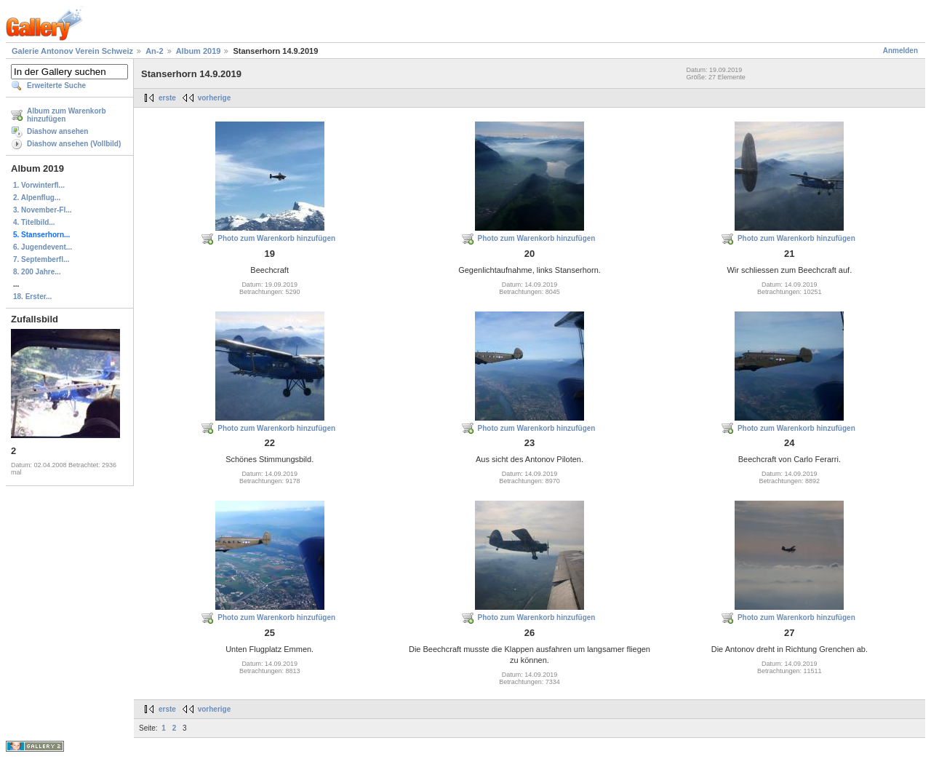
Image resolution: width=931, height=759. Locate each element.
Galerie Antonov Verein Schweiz (72, 51)
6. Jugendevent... (42, 247)
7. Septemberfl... (41, 259)
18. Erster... (32, 297)
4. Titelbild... (34, 222)
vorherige (214, 98)
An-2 (154, 51)
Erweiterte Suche (56, 86)
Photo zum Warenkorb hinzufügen (276, 238)
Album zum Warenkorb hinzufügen (66, 115)
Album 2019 (198, 51)
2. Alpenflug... (36, 198)
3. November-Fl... (42, 210)
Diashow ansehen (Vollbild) (74, 144)
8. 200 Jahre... (37, 272)
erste (167, 98)
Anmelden (900, 51)
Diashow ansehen (57, 131)
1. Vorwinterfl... (39, 185)
